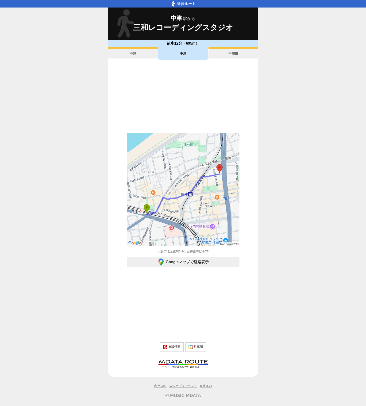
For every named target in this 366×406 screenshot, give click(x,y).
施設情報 (172, 347)
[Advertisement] (183, 96)
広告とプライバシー (183, 386)
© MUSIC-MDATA (183, 395)
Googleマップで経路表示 (183, 262)
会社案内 (206, 386)
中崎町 (233, 53)
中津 (133, 53)
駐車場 (196, 347)
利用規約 (160, 386)
